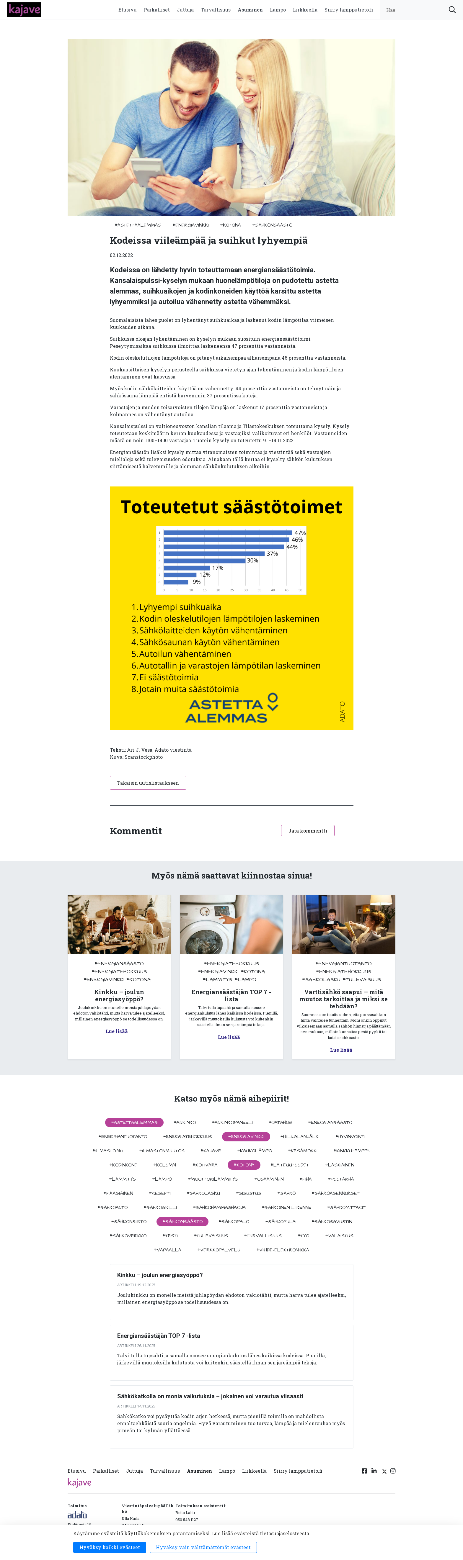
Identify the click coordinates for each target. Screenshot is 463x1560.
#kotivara (205, 1165)
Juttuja (185, 9)
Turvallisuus (216, 9)
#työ (303, 1236)
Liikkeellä (305, 9)
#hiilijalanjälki (299, 1136)
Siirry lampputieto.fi (349, 9)
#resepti (160, 1193)
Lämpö (278, 9)
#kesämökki (302, 1151)
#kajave (210, 1151)
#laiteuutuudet (289, 1165)
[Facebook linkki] (364, 1472)
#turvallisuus (263, 1236)
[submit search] (452, 9)
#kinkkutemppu (352, 1151)
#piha (305, 1179)
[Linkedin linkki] (374, 1472)
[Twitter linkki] (384, 1472)
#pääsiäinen (118, 1193)
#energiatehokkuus (119, 971)
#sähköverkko (128, 1236)
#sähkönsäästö (272, 225)
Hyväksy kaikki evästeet (109, 1547)
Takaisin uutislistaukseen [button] (148, 783)
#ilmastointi (107, 1151)
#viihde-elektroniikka (282, 1250)
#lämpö (245, 979)
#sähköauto (112, 1207)
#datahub (280, 1122)
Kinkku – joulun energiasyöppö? (160, 1275)
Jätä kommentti (307, 830)
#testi (170, 1236)
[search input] (421, 9)
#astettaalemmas (138, 225)
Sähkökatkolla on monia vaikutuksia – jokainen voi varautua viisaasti (210, 1396)
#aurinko (185, 1122)
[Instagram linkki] (393, 1472)
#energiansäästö (119, 963)
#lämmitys (217, 979)
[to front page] (24, 9)
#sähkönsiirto (128, 1221)
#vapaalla (167, 1250)
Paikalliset (157, 9)
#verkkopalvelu (218, 1250)
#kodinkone (123, 1165)
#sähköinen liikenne (286, 1207)
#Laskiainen (339, 1165)
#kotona (230, 225)
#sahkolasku (321, 979)
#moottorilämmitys (213, 1179)
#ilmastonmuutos (162, 1151)
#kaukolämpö (254, 1151)
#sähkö (286, 1193)
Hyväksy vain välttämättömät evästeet (203, 1547)
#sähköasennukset (336, 1193)
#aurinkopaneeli (232, 1122)
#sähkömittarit (346, 1207)
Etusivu (127, 9)
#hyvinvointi (350, 1136)
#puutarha (341, 1179)
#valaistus (339, 1236)
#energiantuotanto (343, 963)
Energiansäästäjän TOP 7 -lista (158, 1335)
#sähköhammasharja (219, 1207)
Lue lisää (117, 1031)
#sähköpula (280, 1221)
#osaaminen (268, 1179)
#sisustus (248, 1193)
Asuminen (250, 9)
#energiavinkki (190, 225)
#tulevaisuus (362, 979)
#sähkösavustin (332, 1221)
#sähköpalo (234, 1221)
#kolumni (165, 1165)
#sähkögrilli (160, 1207)
